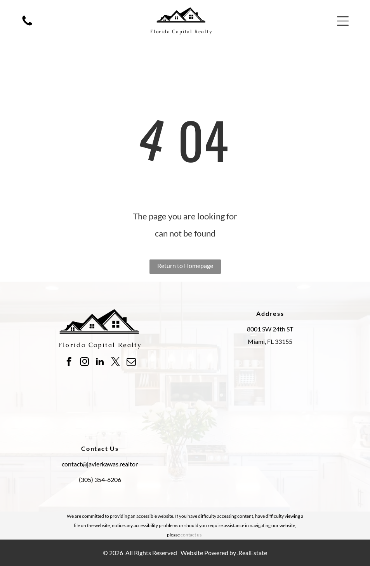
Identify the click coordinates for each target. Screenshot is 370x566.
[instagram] (84, 362)
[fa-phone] (27, 24)
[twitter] (115, 362)
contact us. (192, 535)
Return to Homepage (185, 265)
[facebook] (69, 362)
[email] (131, 362)
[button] (343, 21)
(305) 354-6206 (100, 479)
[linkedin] (100, 362)
